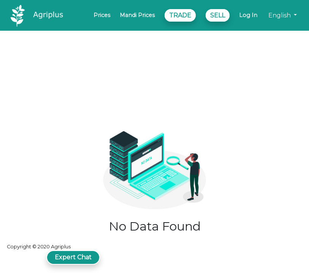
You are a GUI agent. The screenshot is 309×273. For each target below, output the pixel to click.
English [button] (280, 15)
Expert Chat (73, 257)
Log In (248, 15)
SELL (217, 15)
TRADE (180, 15)
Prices (101, 15)
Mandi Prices (137, 15)
